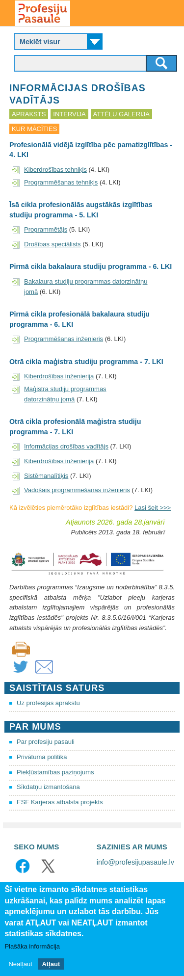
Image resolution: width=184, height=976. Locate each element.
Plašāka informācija (32, 946)
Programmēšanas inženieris (63, 339)
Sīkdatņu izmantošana (48, 787)
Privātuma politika (42, 757)
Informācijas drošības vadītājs (66, 446)
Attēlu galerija (121, 114)
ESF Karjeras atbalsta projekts (60, 802)
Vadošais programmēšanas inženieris (77, 490)
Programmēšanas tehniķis (61, 182)
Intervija (69, 114)
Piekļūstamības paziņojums (55, 772)
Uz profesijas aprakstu (48, 703)
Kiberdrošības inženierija (59, 376)
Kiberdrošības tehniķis (55, 169)
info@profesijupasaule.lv (135, 862)
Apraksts (29, 114)
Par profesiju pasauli (46, 741)
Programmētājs (45, 229)
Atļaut (51, 964)
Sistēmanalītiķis (46, 475)
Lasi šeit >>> (152, 507)
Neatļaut (20, 964)
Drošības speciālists (52, 244)
